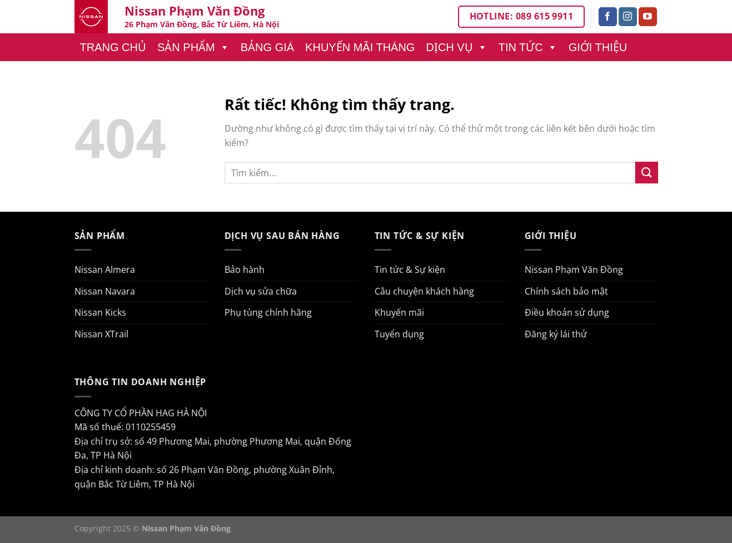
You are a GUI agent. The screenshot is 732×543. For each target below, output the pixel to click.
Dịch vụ (456, 47)
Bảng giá (267, 47)
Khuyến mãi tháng (360, 47)
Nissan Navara (104, 291)
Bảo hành (245, 269)
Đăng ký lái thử (556, 334)
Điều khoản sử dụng (567, 312)
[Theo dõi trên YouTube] (648, 16)
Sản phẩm (193, 47)
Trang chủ (113, 47)
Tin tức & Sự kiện (410, 269)
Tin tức (528, 47)
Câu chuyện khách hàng (424, 291)
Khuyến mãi (399, 312)
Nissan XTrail (101, 334)
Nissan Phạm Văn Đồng (574, 269)
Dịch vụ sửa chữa (261, 291)
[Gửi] (646, 172)
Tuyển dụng (399, 334)
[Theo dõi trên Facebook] (608, 16)
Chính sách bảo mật (566, 291)
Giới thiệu (598, 47)
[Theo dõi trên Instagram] (628, 16)
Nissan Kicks (100, 312)
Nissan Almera (104, 269)
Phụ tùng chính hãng (268, 312)
